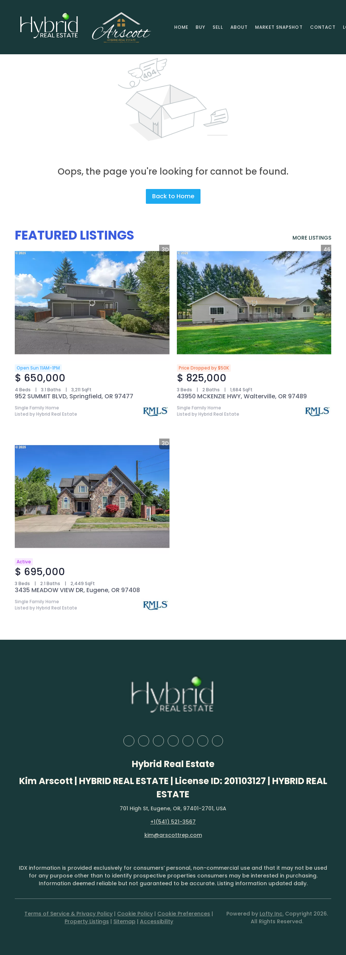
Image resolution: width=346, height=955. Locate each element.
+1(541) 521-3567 (173, 821)
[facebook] (128, 740)
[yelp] (173, 740)
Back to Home (173, 196)
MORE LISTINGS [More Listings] (311, 237)
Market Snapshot (279, 27)
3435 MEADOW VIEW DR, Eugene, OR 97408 (77, 590)
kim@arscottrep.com (173, 835)
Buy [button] (200, 27)
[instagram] (187, 740)
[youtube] (202, 740)
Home (181, 27)
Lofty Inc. (272, 913)
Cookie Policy (135, 913)
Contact (323, 27)
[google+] (217, 740)
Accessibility (156, 921)
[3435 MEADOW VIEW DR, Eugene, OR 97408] (92, 496)
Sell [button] (218, 27)
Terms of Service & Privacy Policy (68, 913)
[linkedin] (143, 740)
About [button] (239, 27)
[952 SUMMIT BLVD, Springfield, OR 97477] (92, 303)
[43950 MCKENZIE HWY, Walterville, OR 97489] (254, 303)
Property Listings (87, 921)
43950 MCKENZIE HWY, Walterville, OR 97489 (242, 396)
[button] (49, 27)
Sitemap (124, 921)
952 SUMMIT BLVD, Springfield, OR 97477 (74, 396)
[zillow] (158, 740)
